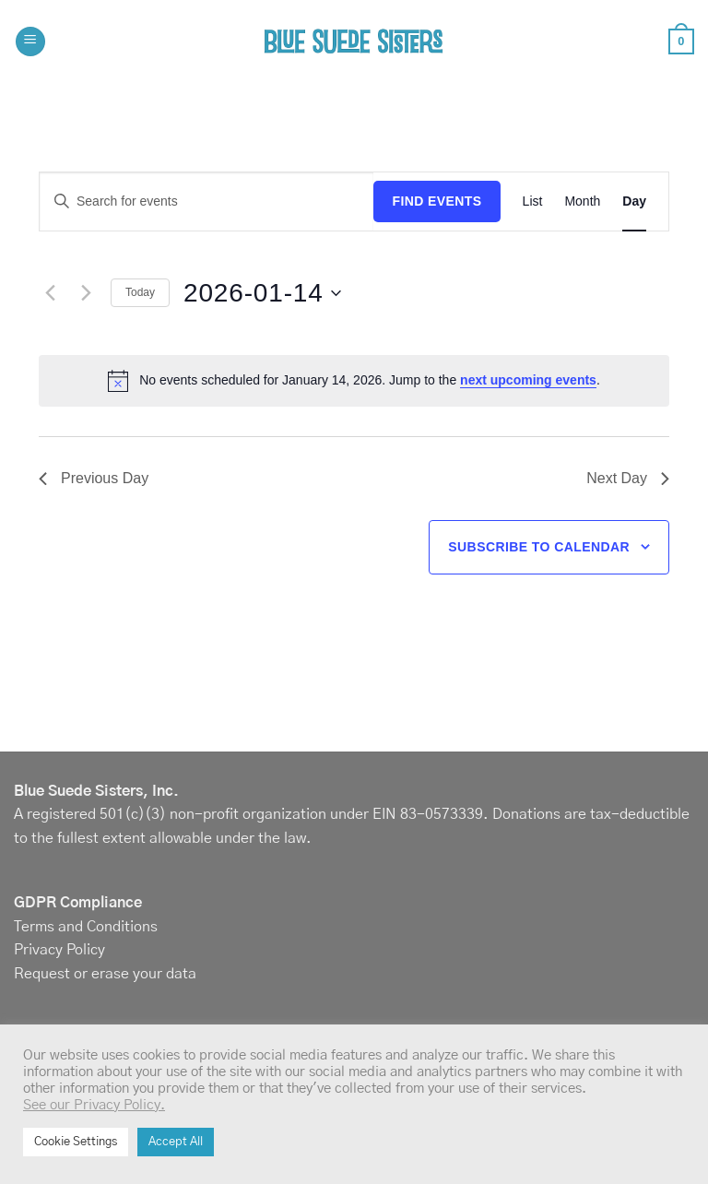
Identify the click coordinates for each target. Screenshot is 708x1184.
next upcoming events (528, 380)
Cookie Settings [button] (75, 1142)
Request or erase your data (105, 973)
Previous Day (93, 478)
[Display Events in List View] (533, 201)
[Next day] (86, 293)
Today (140, 292)
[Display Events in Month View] (582, 201)
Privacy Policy (59, 949)
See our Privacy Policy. (94, 1105)
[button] (30, 42)
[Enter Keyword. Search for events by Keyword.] (206, 201)
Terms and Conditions (86, 926)
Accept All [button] (175, 1142)
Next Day (627, 478)
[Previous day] (50, 293)
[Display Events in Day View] (634, 201)
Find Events (436, 201)
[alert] (354, 381)
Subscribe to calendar (539, 546)
